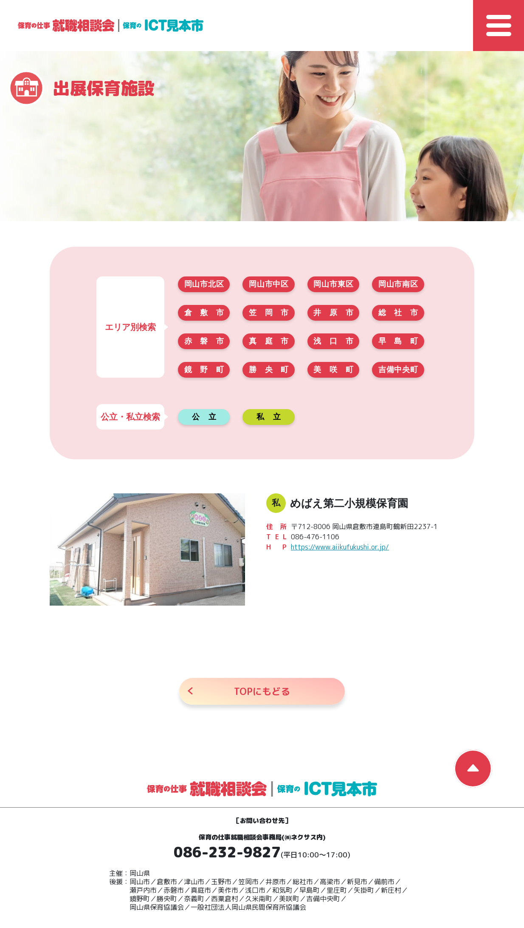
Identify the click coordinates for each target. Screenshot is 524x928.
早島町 (398, 341)
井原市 (333, 312)
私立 (268, 417)
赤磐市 (204, 341)
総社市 (398, 312)
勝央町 (268, 369)
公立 (204, 417)
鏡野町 (204, 369)
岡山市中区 (268, 284)
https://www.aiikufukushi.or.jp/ (340, 547)
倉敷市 (204, 312)
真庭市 (268, 341)
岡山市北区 (204, 284)
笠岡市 (268, 312)
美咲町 (333, 369)
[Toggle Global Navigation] (498, 25)
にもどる (262, 691)
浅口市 (333, 341)
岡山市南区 (398, 284)
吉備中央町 (398, 369)
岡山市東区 (333, 284)
